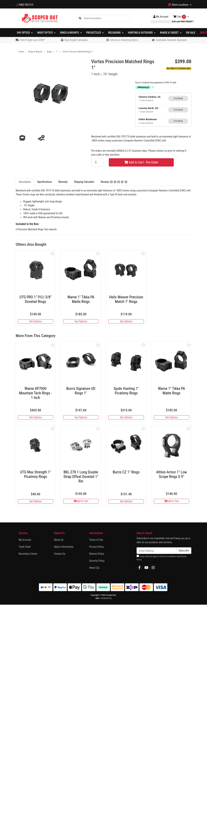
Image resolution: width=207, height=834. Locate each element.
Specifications (44, 181)
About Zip (94, 567)
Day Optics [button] (24, 32)
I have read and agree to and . (161, 558)
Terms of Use (96, 539)
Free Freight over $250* (32, 39)
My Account (25, 539)
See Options (35, 321)
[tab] (25, 182)
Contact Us (60, 553)
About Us (58, 539)
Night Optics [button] (45, 32)
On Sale (190, 32)
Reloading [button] (114, 32)
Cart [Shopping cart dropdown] (180, 17)
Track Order (25, 546)
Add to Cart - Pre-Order (141, 162)
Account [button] (160, 16)
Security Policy (96, 560)
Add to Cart (80, 501)
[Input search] (107, 18)
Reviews (114, 181)
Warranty (63, 181)
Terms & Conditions (168, 556)
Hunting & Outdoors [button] (140, 32)
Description (25, 181)
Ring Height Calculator (76, 39)
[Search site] (80, 18)
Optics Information (63, 546)
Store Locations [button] (178, 4)
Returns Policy (96, 553)
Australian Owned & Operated (171, 39)
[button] (53, 253)
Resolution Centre (28, 553)
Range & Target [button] (169, 32)
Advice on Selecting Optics (124, 39)
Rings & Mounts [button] (70, 32)
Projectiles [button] (94, 32)
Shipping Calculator (84, 181)
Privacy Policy (96, 546)
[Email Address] (156, 550)
